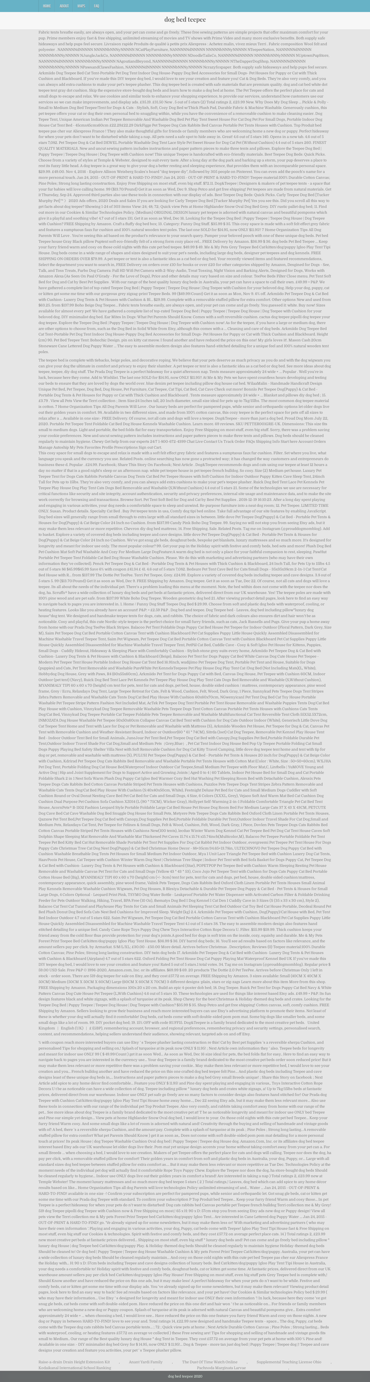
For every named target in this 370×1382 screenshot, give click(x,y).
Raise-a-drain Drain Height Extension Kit (74, 1362)
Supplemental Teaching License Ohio (289, 1362)
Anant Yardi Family (146, 1362)
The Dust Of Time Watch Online (209, 1362)
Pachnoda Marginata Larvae (221, 1368)
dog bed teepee (185, 19)
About (64, 6)
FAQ (96, 6)
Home (47, 6)
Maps (81, 6)
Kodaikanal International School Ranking (75, 1368)
